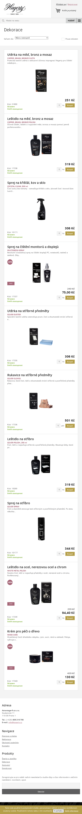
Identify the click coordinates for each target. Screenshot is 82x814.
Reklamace (6, 739)
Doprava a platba (9, 736)
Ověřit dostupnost (14, 109)
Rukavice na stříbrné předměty (29, 375)
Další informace (71, 811)
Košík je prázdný (66, 10)
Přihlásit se (61, 4)
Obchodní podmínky (10, 742)
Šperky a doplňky (9, 758)
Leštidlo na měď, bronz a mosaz (30, 119)
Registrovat (72, 4)
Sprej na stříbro (18, 503)
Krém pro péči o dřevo (23, 631)
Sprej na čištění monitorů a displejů (33, 247)
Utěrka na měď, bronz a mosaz (29, 54)
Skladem (11, 106)
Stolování (6, 765)
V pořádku (58, 811)
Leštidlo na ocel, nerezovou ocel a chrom (36, 567)
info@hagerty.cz (15, 722)
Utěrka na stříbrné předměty (28, 311)
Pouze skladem (70, 39)
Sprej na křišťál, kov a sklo (26, 183)
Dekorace (6, 762)
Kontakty (6, 746)
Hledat (71, 20)
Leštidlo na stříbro (20, 439)
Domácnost (7, 768)
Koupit (70, 105)
